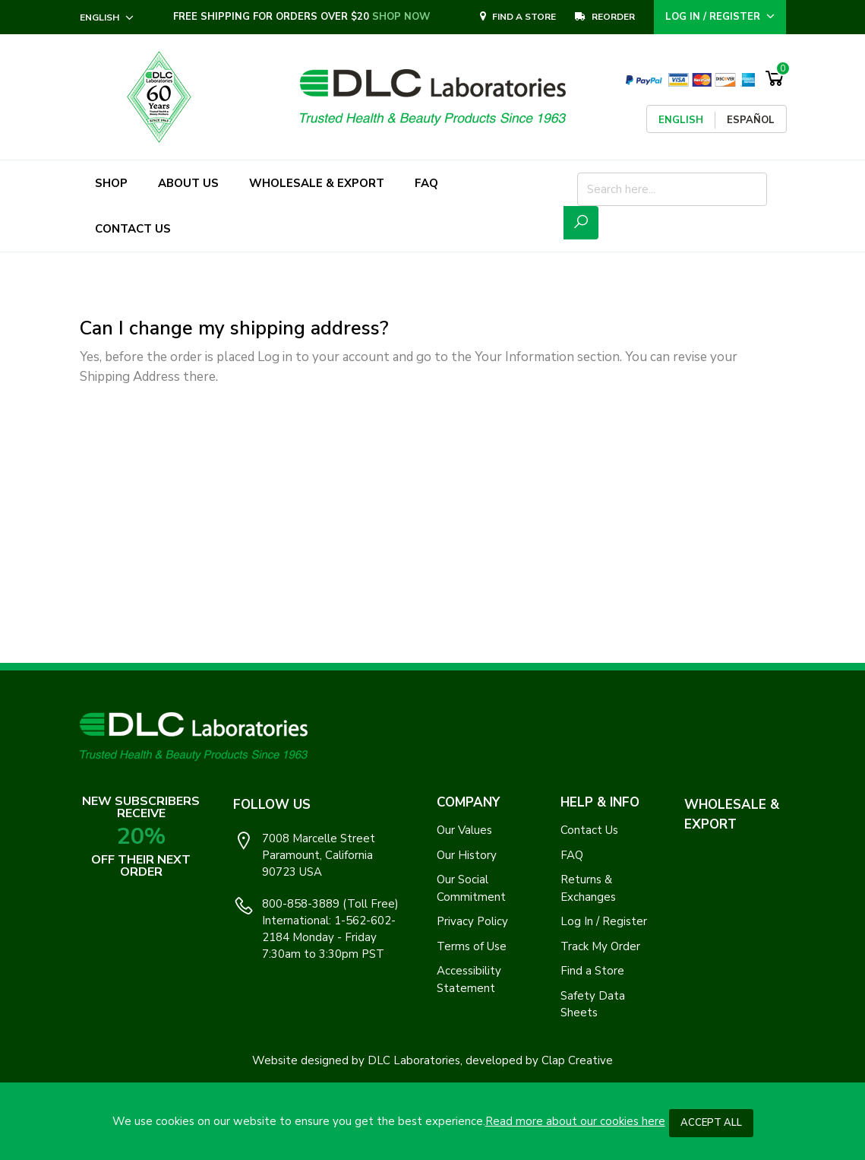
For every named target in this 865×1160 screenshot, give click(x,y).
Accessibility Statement (469, 979)
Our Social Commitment (471, 888)
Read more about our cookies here (575, 1121)
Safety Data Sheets (592, 1004)
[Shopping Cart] (774, 78)
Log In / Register (603, 921)
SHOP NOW (401, 17)
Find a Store (592, 970)
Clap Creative (577, 1060)
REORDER (605, 17)
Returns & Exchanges (588, 888)
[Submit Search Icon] (581, 222)
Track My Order (600, 946)
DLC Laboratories (414, 1060)
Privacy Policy (472, 921)
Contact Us (589, 830)
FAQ (571, 855)
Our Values (464, 830)
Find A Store (518, 17)
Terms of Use (472, 946)
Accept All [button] (711, 1123)
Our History (467, 855)
